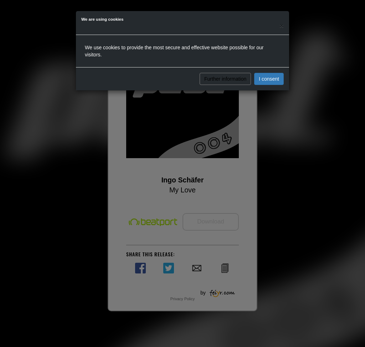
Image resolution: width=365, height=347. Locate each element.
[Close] (281, 25)
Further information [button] (225, 79)
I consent (269, 79)
